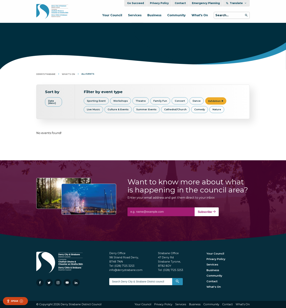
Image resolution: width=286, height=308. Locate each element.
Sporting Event (96, 101)
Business (154, 15)
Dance (197, 101)
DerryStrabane (45, 74)
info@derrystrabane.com (125, 270)
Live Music (93, 109)
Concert (180, 101)
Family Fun (160, 101)
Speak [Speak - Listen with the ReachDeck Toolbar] (15, 301)
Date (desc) (52, 102)
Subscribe (207, 211)
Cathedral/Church (175, 109)
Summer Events (146, 109)
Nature (216, 109)
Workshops (120, 101)
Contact (180, 3)
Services (135, 15)
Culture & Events (118, 109)
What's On (200, 15)
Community (176, 15)
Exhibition (215, 101)
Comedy (199, 109)
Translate (236, 3)
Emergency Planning (206, 3)
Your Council (112, 15)
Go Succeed (135, 3)
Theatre (141, 101)
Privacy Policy (159, 3)
